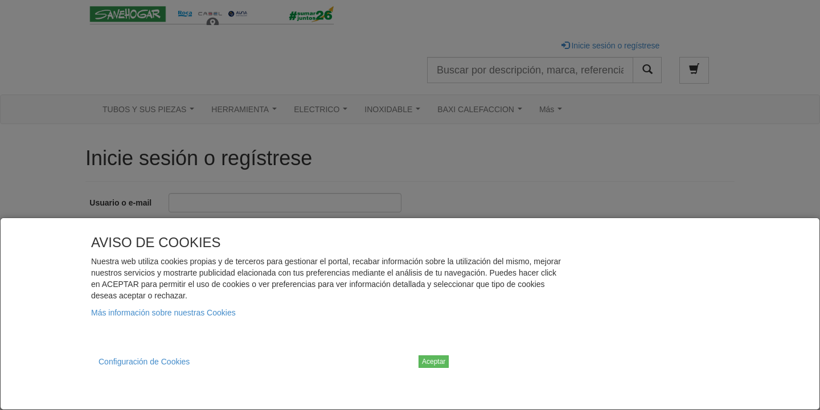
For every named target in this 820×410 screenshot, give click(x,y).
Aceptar (433, 362)
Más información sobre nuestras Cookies (163, 312)
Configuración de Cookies (144, 361)
